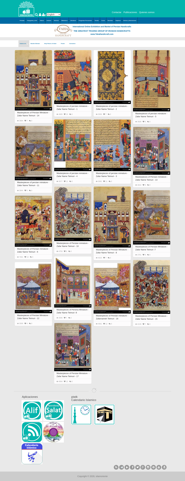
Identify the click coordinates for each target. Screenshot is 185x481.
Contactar (116, 12)
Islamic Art (24, 44)
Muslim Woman (36, 44)
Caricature (72, 43)
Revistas (110, 20)
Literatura (73, 20)
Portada (22, 20)
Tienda (97, 20)
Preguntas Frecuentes (85, 20)
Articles (49, 20)
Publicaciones (130, 12)
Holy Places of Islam (51, 44)
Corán (103, 20)
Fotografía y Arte (32, 20)
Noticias (56, 20)
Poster (64, 44)
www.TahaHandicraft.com (101, 34)
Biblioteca (64, 20)
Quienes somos (146, 12)
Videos (42, 20)
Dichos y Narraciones (129, 20)
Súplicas (118, 20)
